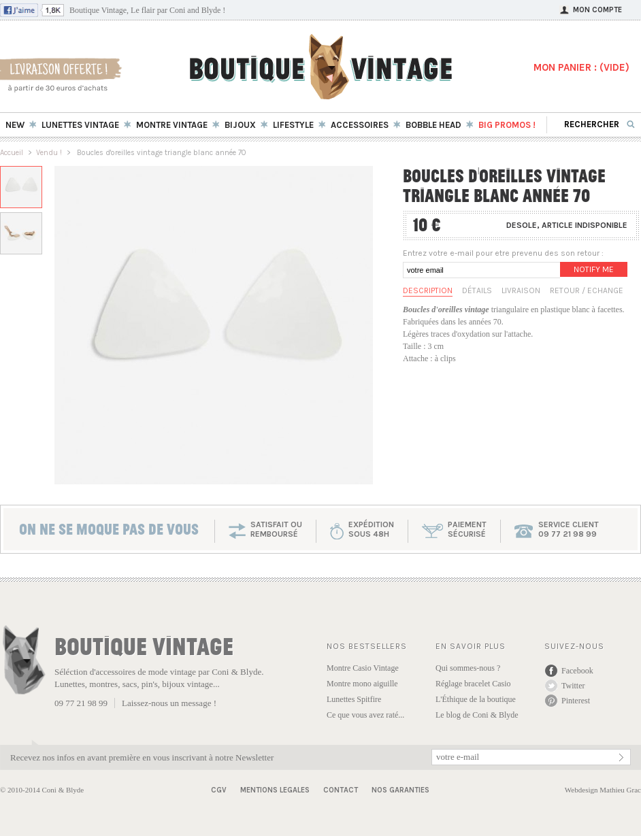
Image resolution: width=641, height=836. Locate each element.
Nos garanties (400, 790)
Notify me (594, 269)
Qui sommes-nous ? (467, 668)
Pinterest (575, 700)
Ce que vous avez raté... (365, 715)
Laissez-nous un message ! (169, 703)
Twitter (573, 685)
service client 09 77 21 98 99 (568, 529)
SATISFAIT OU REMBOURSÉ (276, 529)
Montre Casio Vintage (363, 668)
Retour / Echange (586, 290)
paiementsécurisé (467, 529)
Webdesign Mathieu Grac (603, 790)
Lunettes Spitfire (354, 699)
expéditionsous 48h (371, 529)
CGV (219, 790)
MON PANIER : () (581, 67)
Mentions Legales (275, 790)
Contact (340, 790)
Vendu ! (49, 152)
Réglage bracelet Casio (473, 683)
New (14, 125)
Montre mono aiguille (362, 683)
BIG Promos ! (507, 125)
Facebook (577, 670)
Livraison (521, 290)
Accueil (11, 152)
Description (428, 290)
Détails (477, 290)
